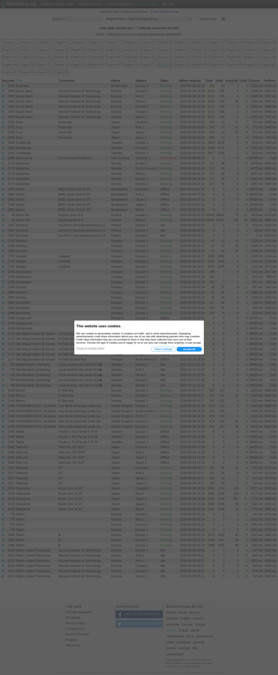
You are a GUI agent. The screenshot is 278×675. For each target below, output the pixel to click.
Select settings (163, 349)
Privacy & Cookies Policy (90, 348)
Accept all (189, 349)
